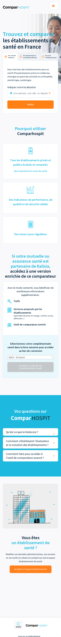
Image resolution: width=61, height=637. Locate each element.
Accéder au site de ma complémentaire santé (30, 366)
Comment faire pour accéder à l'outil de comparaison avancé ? (25, 455)
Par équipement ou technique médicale (30, 57)
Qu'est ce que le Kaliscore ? (22, 432)
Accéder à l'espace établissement (30, 569)
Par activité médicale (12, 57)
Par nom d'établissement (51, 57)
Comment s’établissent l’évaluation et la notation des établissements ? (27, 443)
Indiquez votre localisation (21, 87)
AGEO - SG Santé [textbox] (17, 357)
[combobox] (30, 357)
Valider (30, 104)
